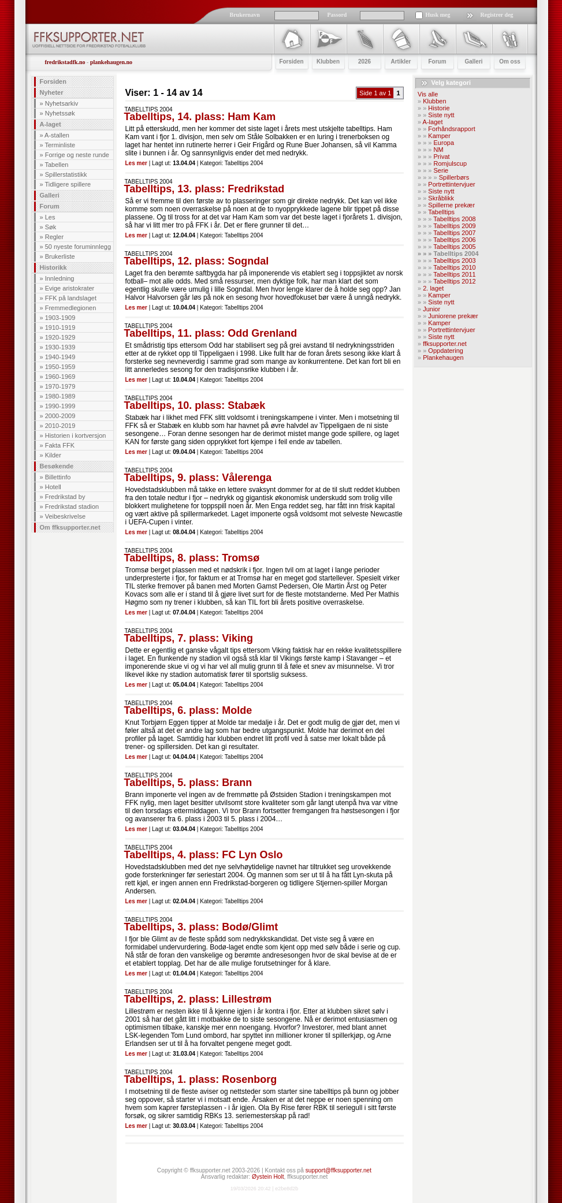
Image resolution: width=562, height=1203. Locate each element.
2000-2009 (60, 415)
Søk (51, 227)
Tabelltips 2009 (454, 225)
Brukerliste (60, 256)
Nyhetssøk (60, 113)
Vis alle (428, 94)
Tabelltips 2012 (454, 281)
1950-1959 (60, 366)
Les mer (136, 163)
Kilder (53, 455)
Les (50, 217)
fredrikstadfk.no (65, 62)
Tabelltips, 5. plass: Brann (188, 782)
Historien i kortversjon (75, 435)
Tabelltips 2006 (454, 239)
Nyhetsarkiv (61, 103)
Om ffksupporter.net (70, 527)
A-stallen (56, 135)
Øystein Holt (268, 1177)
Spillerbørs (454, 177)
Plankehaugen (443, 357)
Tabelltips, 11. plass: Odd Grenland (210, 333)
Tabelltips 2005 (454, 246)
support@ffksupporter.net (338, 1170)
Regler (54, 236)
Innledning (60, 278)
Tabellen (56, 164)
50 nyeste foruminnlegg (78, 246)
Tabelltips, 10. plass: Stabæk (195, 405)
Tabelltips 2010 (454, 267)
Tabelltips (441, 211)
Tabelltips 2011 (454, 274)
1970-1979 (60, 386)
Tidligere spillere (67, 184)
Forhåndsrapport (451, 128)
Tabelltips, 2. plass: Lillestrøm (198, 999)
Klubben (434, 101)
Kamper (439, 135)
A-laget (50, 124)
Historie (438, 108)
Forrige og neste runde (77, 154)
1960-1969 (60, 376)
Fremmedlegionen (70, 307)
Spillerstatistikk (66, 174)
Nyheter (52, 92)
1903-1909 (60, 317)
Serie (441, 170)
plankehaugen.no (111, 62)
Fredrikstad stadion (72, 506)
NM (439, 149)
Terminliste (59, 144)
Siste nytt (441, 114)
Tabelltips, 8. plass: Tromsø (192, 558)
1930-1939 (60, 347)
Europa (444, 142)
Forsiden (53, 81)
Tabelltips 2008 (454, 218)
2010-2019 (60, 425)
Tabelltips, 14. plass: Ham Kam (200, 116)
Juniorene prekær (453, 315)
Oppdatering (445, 350)
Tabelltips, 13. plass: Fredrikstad (204, 189)
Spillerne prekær (451, 205)
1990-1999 (60, 406)
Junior (431, 309)
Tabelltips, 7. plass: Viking (188, 638)
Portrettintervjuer (451, 184)
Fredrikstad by (65, 496)
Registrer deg (497, 15)
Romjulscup (450, 163)
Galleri (49, 195)
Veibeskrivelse (65, 516)
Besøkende (57, 466)
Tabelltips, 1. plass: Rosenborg (200, 1079)
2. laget (433, 288)
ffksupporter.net (445, 343)
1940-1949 (60, 356)
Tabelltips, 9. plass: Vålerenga (198, 477)
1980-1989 (60, 396)
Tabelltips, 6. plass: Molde (188, 710)
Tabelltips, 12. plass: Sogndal (196, 261)
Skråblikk (441, 198)
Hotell (53, 486)
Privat (442, 156)
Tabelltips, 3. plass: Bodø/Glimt (201, 927)
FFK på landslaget (70, 298)
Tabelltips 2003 (454, 260)
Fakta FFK (60, 445)
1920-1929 (60, 337)
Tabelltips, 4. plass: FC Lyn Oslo (203, 855)
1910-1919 (60, 327)
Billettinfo (58, 477)
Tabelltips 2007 (454, 232)
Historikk (53, 267)
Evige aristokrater (70, 288)
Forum (49, 206)
